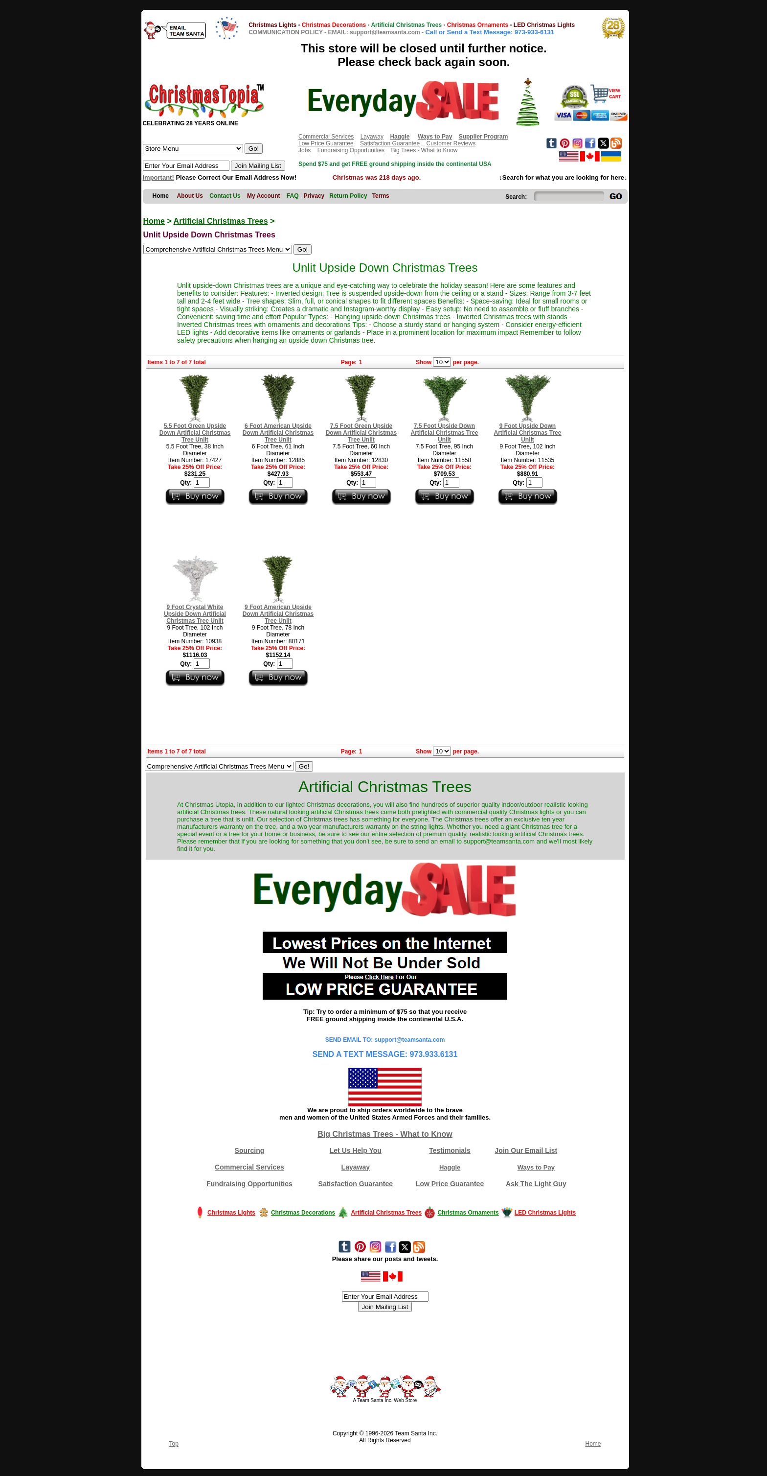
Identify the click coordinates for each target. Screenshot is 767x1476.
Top (174, 1443)
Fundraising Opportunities (350, 150)
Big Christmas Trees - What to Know (384, 1134)
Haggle (449, 1167)
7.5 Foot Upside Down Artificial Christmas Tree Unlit (444, 432)
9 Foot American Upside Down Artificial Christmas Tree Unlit (278, 614)
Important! (158, 177)
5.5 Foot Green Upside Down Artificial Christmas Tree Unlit (195, 432)
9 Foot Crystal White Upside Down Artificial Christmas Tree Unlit (195, 614)
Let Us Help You (356, 1150)
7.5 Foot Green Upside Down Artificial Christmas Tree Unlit (361, 432)
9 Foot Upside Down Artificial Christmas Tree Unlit (527, 432)
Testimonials (450, 1150)
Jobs (304, 150)
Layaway (372, 136)
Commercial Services (326, 136)
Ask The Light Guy (536, 1184)
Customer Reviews (450, 143)
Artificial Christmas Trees (221, 221)
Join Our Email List (526, 1150)
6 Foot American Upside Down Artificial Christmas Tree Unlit (278, 432)
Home (154, 221)
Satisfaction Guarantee (390, 143)
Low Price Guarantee (326, 143)
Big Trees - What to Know (424, 150)
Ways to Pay (536, 1167)
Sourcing (250, 1150)
